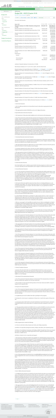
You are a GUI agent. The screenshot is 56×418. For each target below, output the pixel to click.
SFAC (37, 405)
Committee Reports (6, 40)
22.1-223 (39, 76)
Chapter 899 (4, 21)
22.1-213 (39, 69)
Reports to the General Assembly (49, 6)
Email (35, 17)
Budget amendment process (19, 405)
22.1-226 (46, 76)
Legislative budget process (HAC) (6, 405)
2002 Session (6, 11)
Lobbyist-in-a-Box (29, 415)
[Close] (55, 1)
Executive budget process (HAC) (6, 406)
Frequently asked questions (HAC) (20, 406)
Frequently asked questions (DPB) (6, 409)
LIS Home (24, 415)
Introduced (4, 19)
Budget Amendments (7, 38)
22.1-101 (46, 99)
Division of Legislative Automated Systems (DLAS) (41, 416)
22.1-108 (39, 93)
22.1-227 (40, 73)
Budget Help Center (45, 406)
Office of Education (22, 15)
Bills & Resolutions (29, 6)
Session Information (22, 6)
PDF (32, 17)
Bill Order (16, 15)
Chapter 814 (4, 32)
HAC (35, 405)
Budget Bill (38, 8)
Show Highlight (23, 17)
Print (29, 17)
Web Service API (49, 405)
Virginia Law (41, 6)
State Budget (35, 6)
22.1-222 (46, 69)
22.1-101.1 (32, 388)
